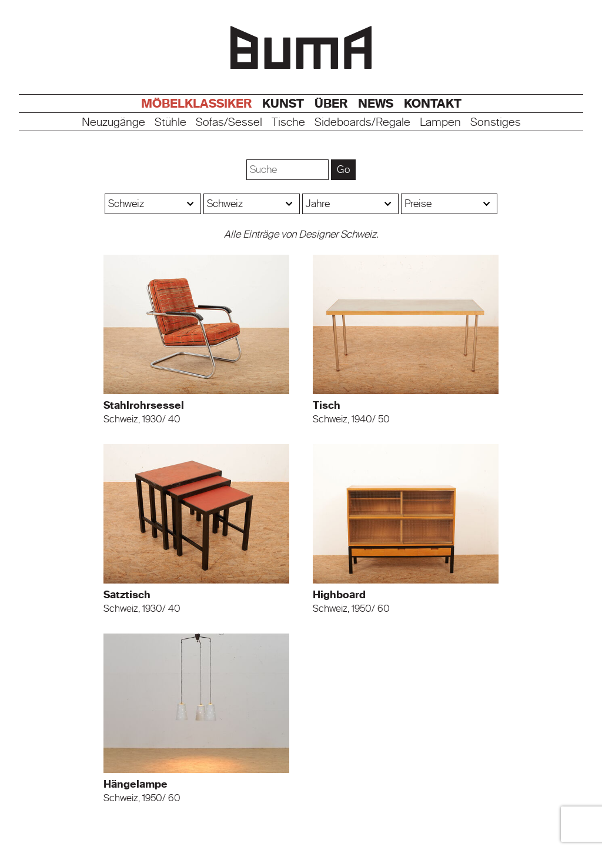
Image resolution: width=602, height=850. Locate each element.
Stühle (170, 122)
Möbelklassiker (196, 103)
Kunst (283, 103)
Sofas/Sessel (229, 122)
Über (331, 103)
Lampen (440, 122)
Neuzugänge (113, 122)
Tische (288, 122)
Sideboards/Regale (362, 122)
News (375, 103)
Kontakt (432, 103)
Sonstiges (495, 122)
